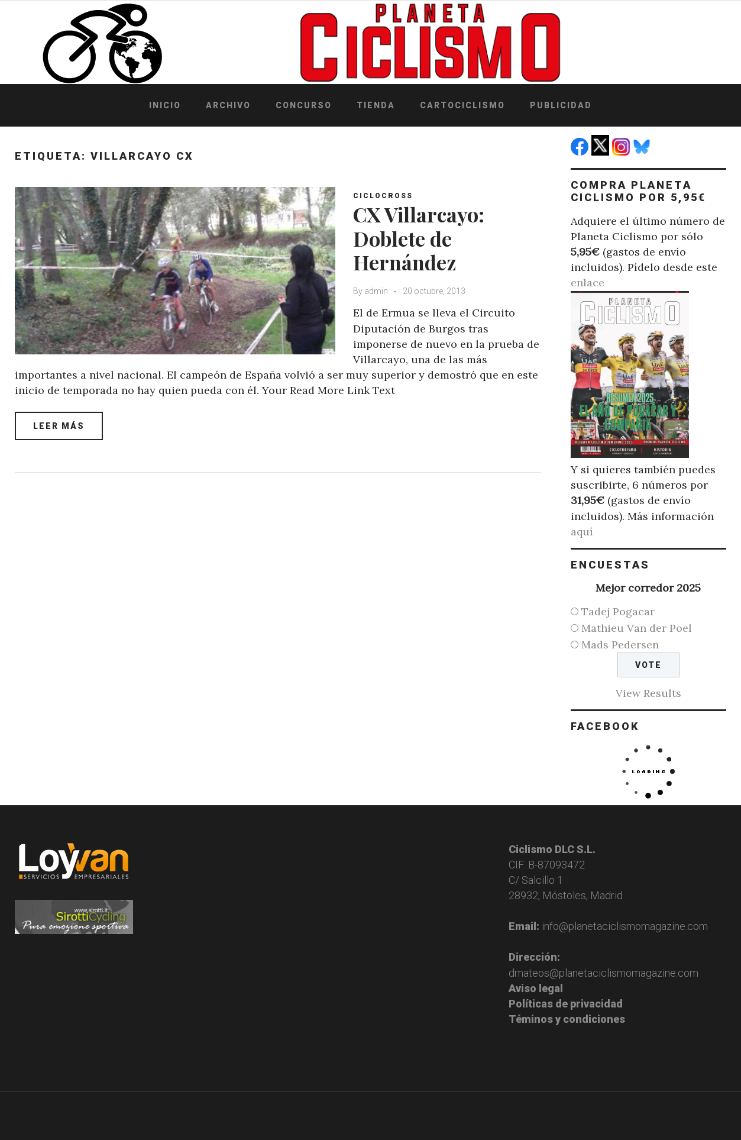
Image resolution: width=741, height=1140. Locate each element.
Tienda (376, 105)
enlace (587, 282)
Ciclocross (383, 196)
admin (376, 291)
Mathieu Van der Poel (636, 628)
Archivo (228, 105)
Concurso (304, 105)
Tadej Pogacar (618, 611)
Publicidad (561, 105)
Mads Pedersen (620, 644)
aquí (582, 531)
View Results (648, 693)
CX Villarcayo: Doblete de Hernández (418, 238)
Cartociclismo (462, 105)
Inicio (165, 105)
